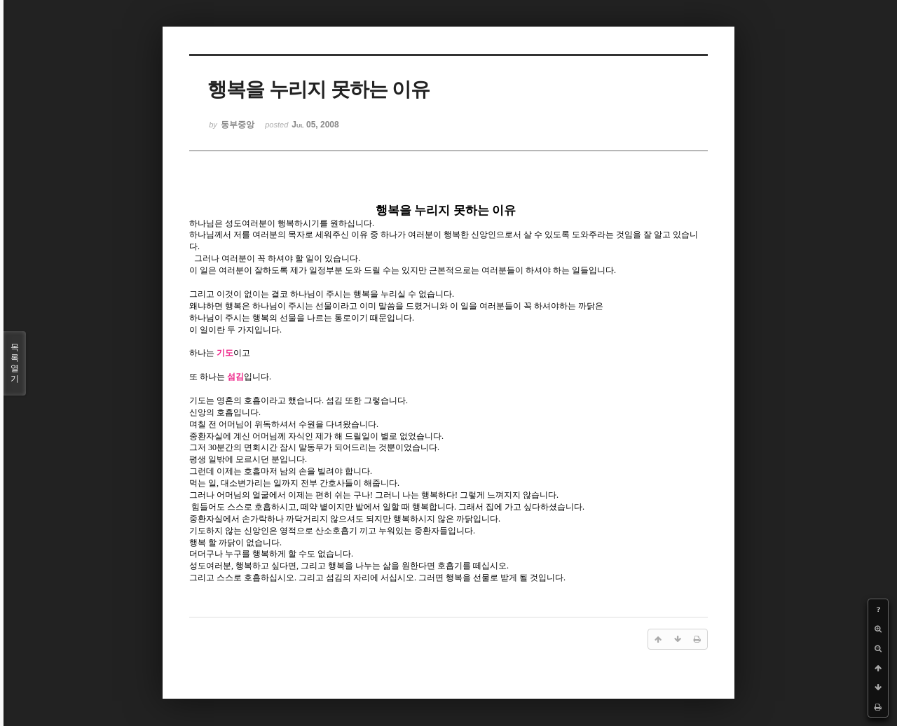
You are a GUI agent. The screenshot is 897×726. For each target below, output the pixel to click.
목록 (15, 363)
